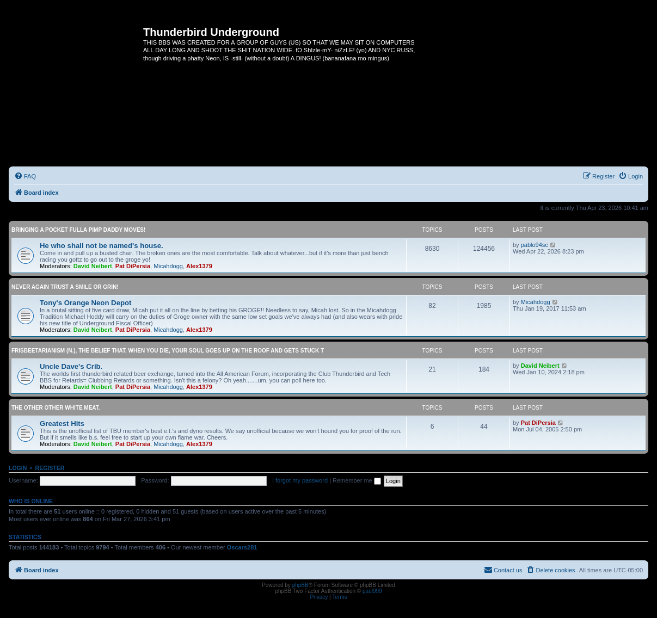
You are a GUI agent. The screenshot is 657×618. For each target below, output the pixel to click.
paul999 (372, 591)
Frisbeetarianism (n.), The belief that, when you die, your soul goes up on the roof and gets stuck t (167, 351)
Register (50, 468)
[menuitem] (25, 176)
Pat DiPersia (132, 266)
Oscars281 (242, 547)
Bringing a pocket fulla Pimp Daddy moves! (78, 230)
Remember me (357, 480)
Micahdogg (168, 266)
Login (18, 468)
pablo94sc (534, 245)
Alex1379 (199, 266)
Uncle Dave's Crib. (71, 366)
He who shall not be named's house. (101, 246)
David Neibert (92, 266)
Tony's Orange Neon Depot (85, 303)
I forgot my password (300, 480)
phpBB (300, 585)
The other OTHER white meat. (55, 408)
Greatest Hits (62, 423)
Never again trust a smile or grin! (65, 287)
